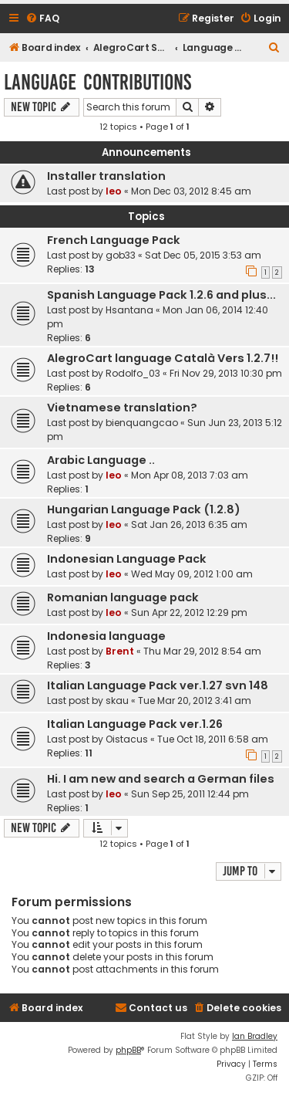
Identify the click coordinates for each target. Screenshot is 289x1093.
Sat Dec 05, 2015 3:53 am (203, 255)
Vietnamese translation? (122, 407)
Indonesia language (106, 636)
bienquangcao (142, 422)
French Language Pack (113, 240)
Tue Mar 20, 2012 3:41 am (194, 700)
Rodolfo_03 (133, 373)
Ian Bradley (254, 1036)
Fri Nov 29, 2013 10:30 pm (226, 373)
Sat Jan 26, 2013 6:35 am (189, 524)
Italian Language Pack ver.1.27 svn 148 (157, 685)
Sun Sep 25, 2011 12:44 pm (190, 793)
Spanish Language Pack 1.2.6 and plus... (161, 295)
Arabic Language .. (101, 460)
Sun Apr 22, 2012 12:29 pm (189, 612)
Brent (120, 651)
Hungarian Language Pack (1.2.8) (143, 509)
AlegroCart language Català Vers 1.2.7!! (162, 358)
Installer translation (106, 176)
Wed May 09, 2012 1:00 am (192, 573)
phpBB (128, 1050)
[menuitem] (42, 18)
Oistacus (127, 739)
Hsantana (129, 309)
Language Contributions (97, 82)
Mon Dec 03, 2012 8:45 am (191, 191)
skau (117, 700)
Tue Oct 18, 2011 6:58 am (212, 739)
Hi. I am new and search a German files (160, 779)
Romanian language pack (123, 597)
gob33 (121, 255)
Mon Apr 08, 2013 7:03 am (189, 475)
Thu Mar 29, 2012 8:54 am (202, 651)
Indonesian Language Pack (127, 559)
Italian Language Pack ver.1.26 (135, 724)
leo (114, 191)
